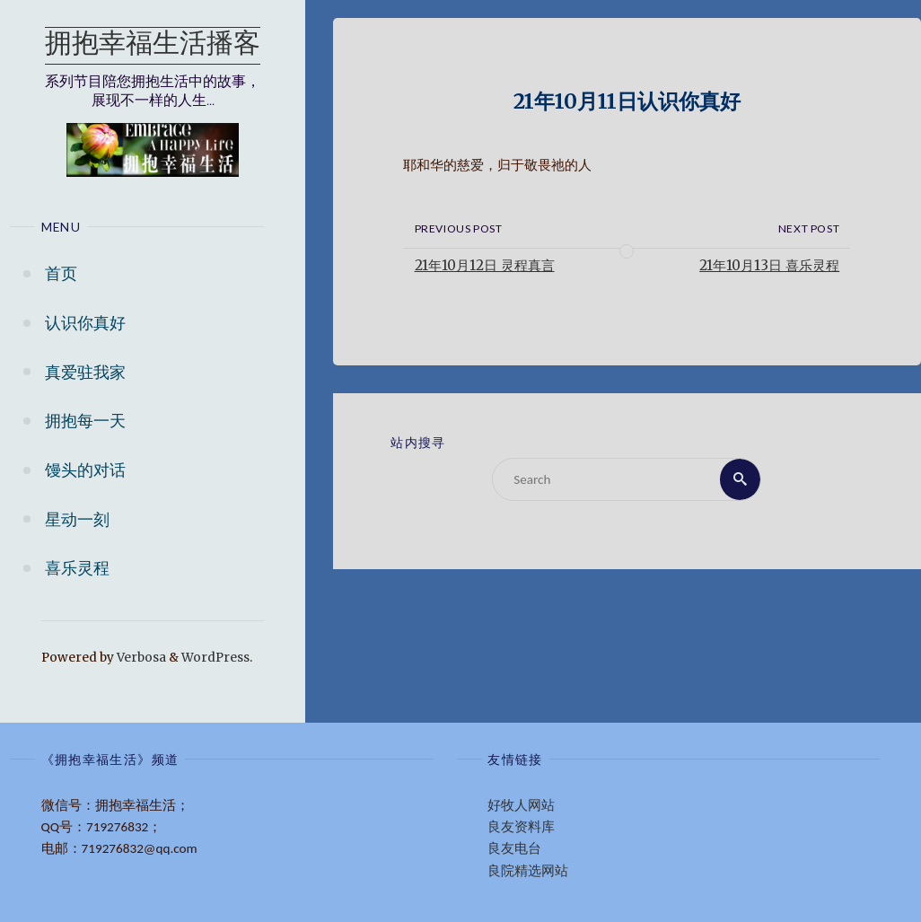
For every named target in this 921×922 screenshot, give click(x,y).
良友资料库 (521, 827)
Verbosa (140, 657)
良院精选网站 (527, 871)
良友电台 (514, 848)
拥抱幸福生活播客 (152, 45)
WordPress (215, 657)
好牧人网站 (521, 805)
